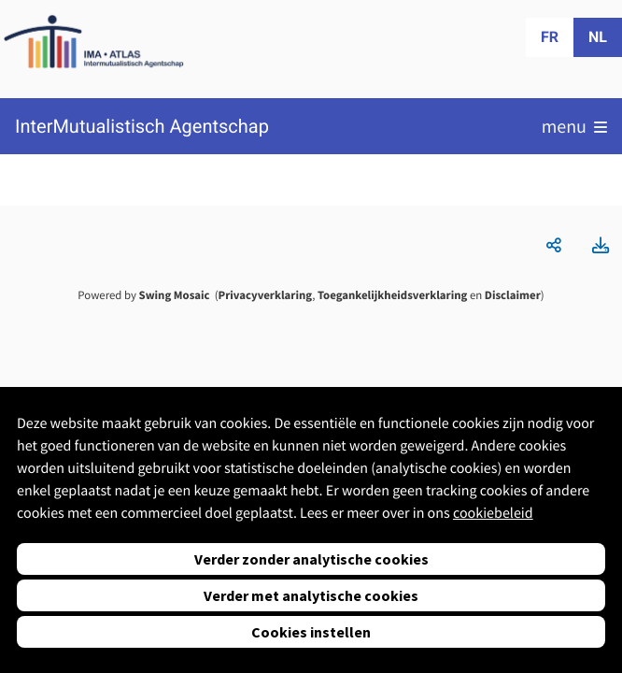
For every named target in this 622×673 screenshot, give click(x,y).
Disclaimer (513, 295)
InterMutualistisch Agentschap (142, 126)
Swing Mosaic (174, 295)
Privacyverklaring (266, 295)
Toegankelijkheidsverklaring (392, 295)
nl (597, 37)
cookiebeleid (493, 513)
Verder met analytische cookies (311, 595)
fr (549, 37)
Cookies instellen (311, 632)
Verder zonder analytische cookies (311, 559)
